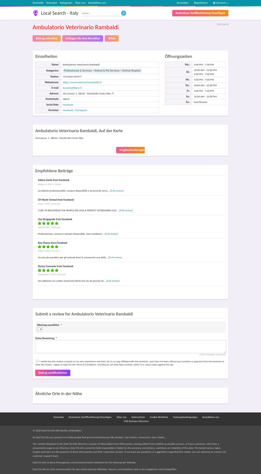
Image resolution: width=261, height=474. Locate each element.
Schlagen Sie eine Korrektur (83, 38)
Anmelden (183, 2)
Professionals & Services (78, 70)
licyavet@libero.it (72, 87)
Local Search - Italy (59, 13)
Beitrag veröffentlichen (53, 373)
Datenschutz (138, 417)
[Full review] (117, 190)
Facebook (68, 104)
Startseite (38, 2)
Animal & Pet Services (106, 70)
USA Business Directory (136, 421)
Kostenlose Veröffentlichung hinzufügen (200, 13)
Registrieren (201, 2)
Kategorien (66, 2)
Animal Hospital (131, 70)
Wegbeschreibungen (132, 150)
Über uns (80, 2)
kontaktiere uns (97, 2)
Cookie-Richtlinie (159, 417)
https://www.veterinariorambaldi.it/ (82, 82)
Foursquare (81, 110)
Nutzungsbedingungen (185, 417)
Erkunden (51, 2)
